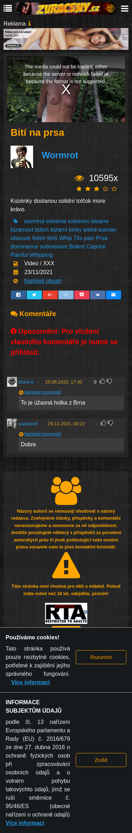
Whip (65, 238)
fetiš (52, 238)
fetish (38, 238)
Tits (77, 238)
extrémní (79, 221)
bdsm (42, 230)
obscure (21, 238)
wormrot (34, 221)
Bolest (76, 246)
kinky (75, 230)
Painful (19, 255)
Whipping (41, 255)
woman (107, 230)
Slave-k (25, 382)
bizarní (58, 230)
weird (89, 230)
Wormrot (60, 155)
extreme (56, 221)
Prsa (102, 238)
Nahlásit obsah (42, 281)
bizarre (100, 221)
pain (89, 238)
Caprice (96, 246)
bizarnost (22, 230)
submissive (54, 246)
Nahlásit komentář (42, 392)
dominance (24, 246)
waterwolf (28, 423)
